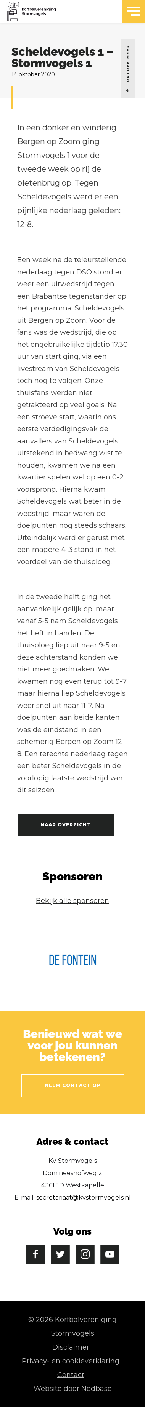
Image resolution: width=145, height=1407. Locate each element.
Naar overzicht (65, 824)
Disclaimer (70, 1347)
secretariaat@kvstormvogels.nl (83, 1197)
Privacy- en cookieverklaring (70, 1361)
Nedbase (96, 1388)
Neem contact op (73, 1085)
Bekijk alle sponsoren (72, 900)
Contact (70, 1375)
